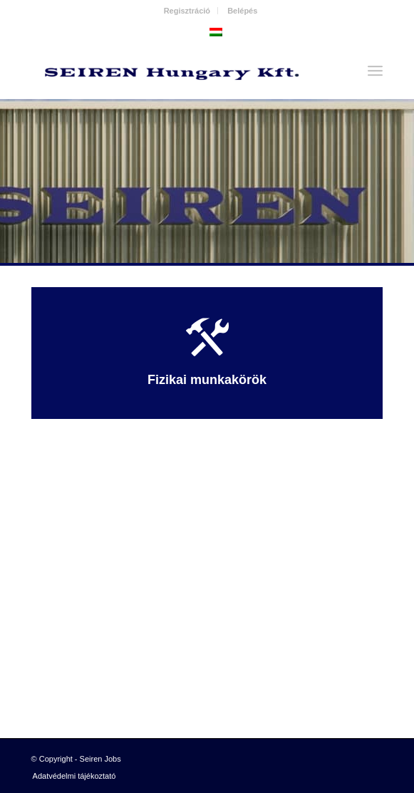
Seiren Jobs (100, 759)
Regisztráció (187, 10)
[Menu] (375, 70)
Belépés (242, 10)
